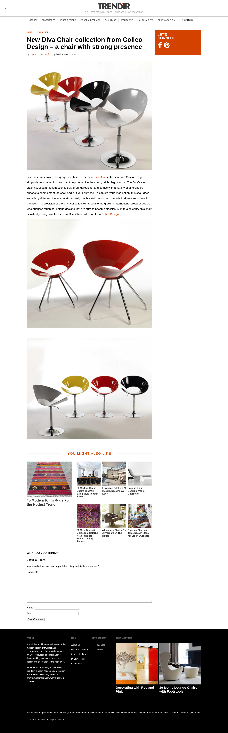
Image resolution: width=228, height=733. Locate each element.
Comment (32, 572)
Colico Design (110, 214)
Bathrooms (129, 20)
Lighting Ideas (148, 20)
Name (30, 607)
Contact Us (76, 663)
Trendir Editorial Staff (39, 54)
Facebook (98, 645)
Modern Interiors (92, 20)
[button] (89, 115)
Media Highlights (79, 654)
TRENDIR (114, 6)
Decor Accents (169, 20)
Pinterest (98, 649)
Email (30, 613)
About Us (75, 645)
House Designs (69, 20)
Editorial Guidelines (80, 649)
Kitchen (33, 20)
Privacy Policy (78, 659)
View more (189, 20)
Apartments (49, 20)
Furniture (112, 20)
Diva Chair (100, 177)
